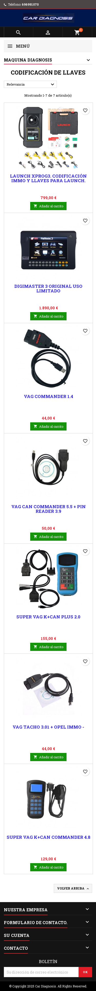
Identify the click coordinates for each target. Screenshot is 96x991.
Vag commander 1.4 (48, 396)
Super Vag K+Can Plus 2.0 (48, 617)
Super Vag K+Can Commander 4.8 (48, 837)
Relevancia (31, 84)
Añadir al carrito (48, 206)
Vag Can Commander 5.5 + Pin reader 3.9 (48, 509)
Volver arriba (73, 888)
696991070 (30, 4)
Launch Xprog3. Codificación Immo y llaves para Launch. (48, 178)
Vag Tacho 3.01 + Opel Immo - (48, 727)
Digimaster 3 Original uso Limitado (48, 288)
